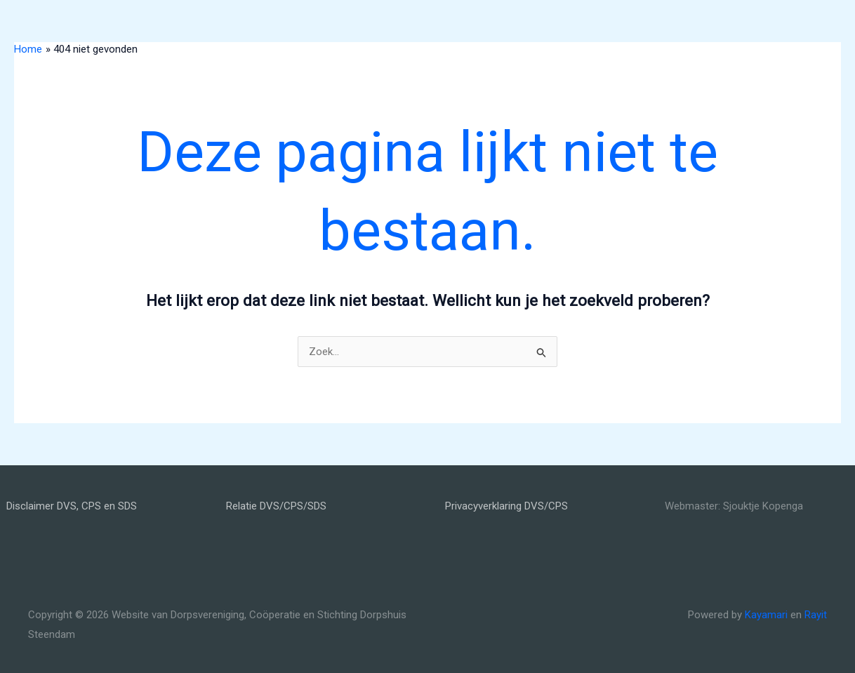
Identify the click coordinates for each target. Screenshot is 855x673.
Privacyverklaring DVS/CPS (506, 506)
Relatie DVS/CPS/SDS (276, 506)
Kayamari (766, 614)
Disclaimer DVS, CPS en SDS (71, 506)
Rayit (815, 614)
